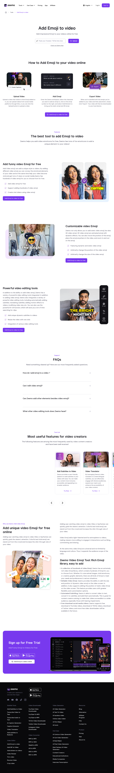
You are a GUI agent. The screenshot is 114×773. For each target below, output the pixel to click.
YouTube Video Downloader (34, 698)
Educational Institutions (60, 744)
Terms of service (38, 762)
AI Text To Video (58, 700)
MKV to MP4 (33, 743)
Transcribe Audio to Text (13, 707)
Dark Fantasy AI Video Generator (60, 736)
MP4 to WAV (33, 730)
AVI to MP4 (32, 736)
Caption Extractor (13, 714)
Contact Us (82, 712)
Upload (73, 41)
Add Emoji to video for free (57, 114)
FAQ (80, 709)
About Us (82, 728)
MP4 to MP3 (32, 726)
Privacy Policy (49, 762)
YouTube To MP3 (34, 702)
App (46, 5)
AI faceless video (58, 703)
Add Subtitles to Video (14, 697)
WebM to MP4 (33, 733)
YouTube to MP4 (34, 705)
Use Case (31, 5)
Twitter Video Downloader (37, 712)
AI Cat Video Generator (60, 725)
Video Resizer (11, 742)
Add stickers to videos (14, 738)
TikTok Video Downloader (37, 709)
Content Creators (58, 740)
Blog (80, 697)
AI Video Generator (59, 697)
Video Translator (12, 717)
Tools (21, 5)
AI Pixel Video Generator (61, 732)
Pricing (40, 5)
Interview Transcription (60, 750)
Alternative (82, 700)
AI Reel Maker (57, 729)
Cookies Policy (59, 762)
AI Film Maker (57, 710)
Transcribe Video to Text (13, 701)
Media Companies (59, 747)
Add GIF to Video (13, 735)
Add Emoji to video (13, 732)
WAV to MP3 (33, 739)
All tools (55, 713)
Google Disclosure (71, 762)
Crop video (11, 751)
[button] (106, 5)
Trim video (10, 745)
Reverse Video (12, 748)
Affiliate (52, 5)
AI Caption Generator (14, 711)
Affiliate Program (82, 704)
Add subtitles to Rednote (12, 722)
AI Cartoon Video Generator (62, 722)
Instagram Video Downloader (34, 716)
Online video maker (59, 706)
